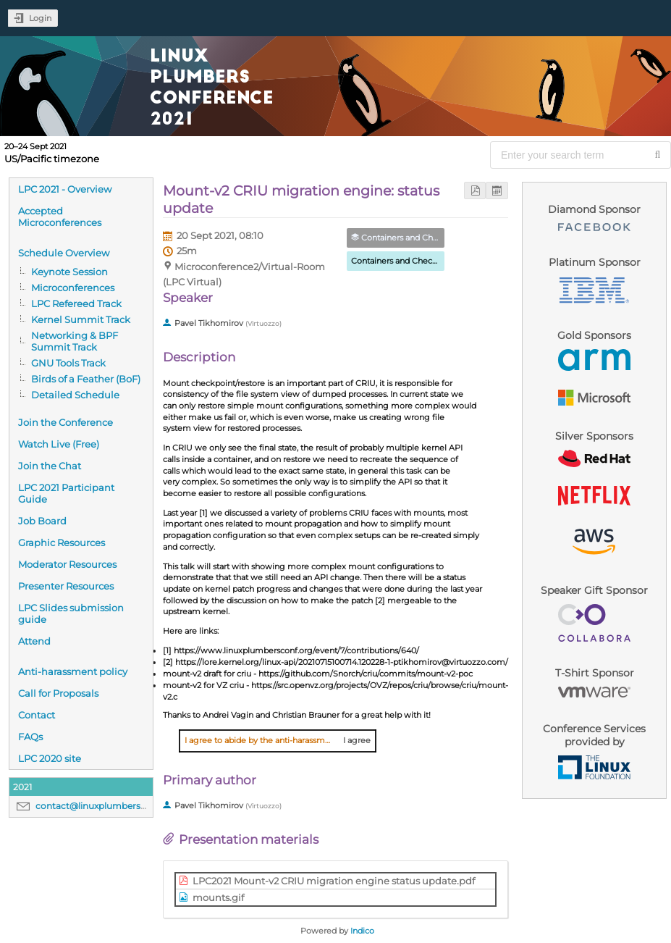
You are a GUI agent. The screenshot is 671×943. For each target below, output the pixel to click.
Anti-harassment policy (72, 671)
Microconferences (72, 287)
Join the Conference (65, 422)
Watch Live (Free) (58, 444)
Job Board (42, 521)
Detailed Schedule (75, 395)
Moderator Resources (67, 564)
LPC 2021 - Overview (64, 189)
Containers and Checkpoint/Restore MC (429, 261)
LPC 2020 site (49, 758)
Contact (36, 715)
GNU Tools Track (68, 363)
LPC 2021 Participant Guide (66, 493)
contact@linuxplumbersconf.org (106, 805)
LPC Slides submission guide (71, 613)
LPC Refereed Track (76, 303)
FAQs (30, 736)
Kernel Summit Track (80, 319)
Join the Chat (49, 466)
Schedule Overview (63, 253)
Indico (362, 931)
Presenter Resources (66, 586)
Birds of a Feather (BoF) (85, 379)
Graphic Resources (61, 542)
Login (40, 18)
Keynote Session (69, 271)
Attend (34, 641)
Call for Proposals (58, 693)
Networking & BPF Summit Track (74, 341)
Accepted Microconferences (59, 216)
